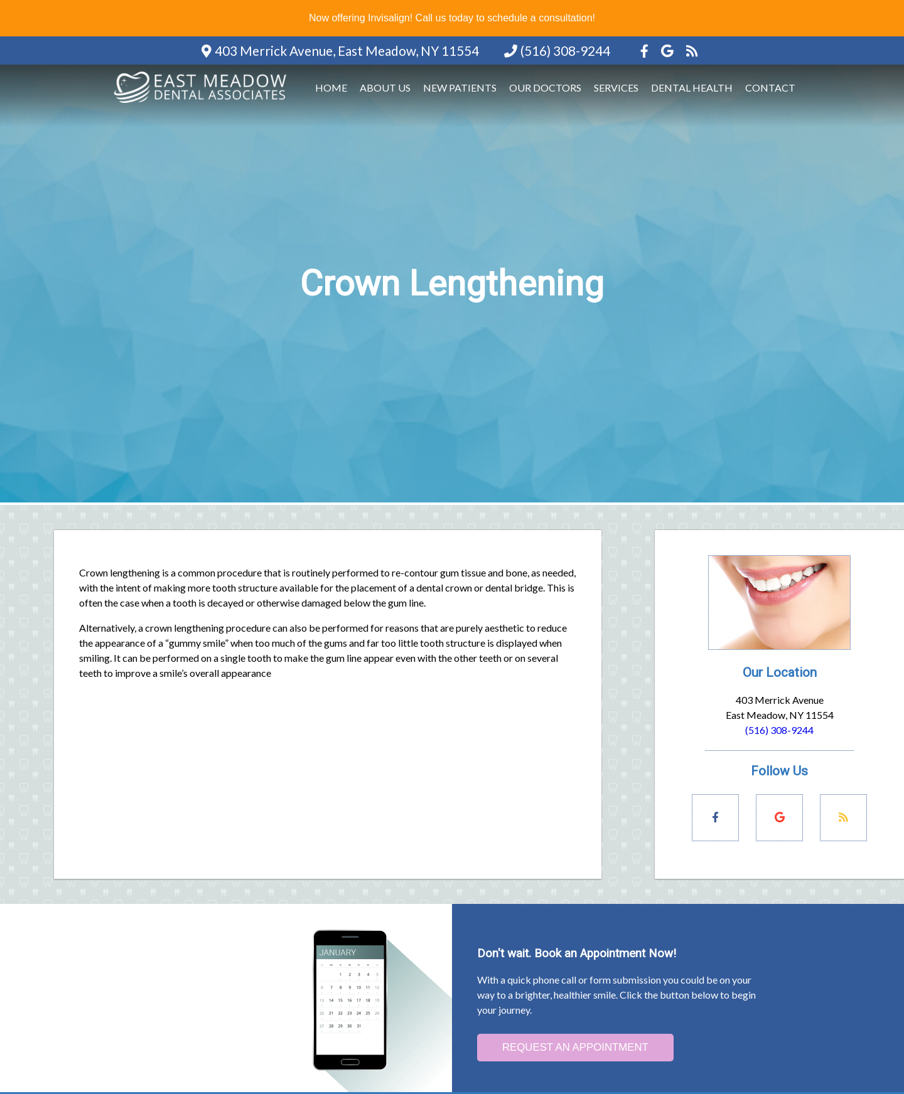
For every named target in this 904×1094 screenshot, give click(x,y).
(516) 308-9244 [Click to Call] (779, 730)
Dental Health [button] (692, 87)
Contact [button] (770, 87)
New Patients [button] (460, 87)
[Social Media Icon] (645, 50)
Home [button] (331, 87)
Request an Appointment (575, 1047)
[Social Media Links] (715, 817)
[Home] (202, 104)
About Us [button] (385, 87)
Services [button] (616, 87)
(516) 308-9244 (565, 50)
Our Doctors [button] (545, 87)
